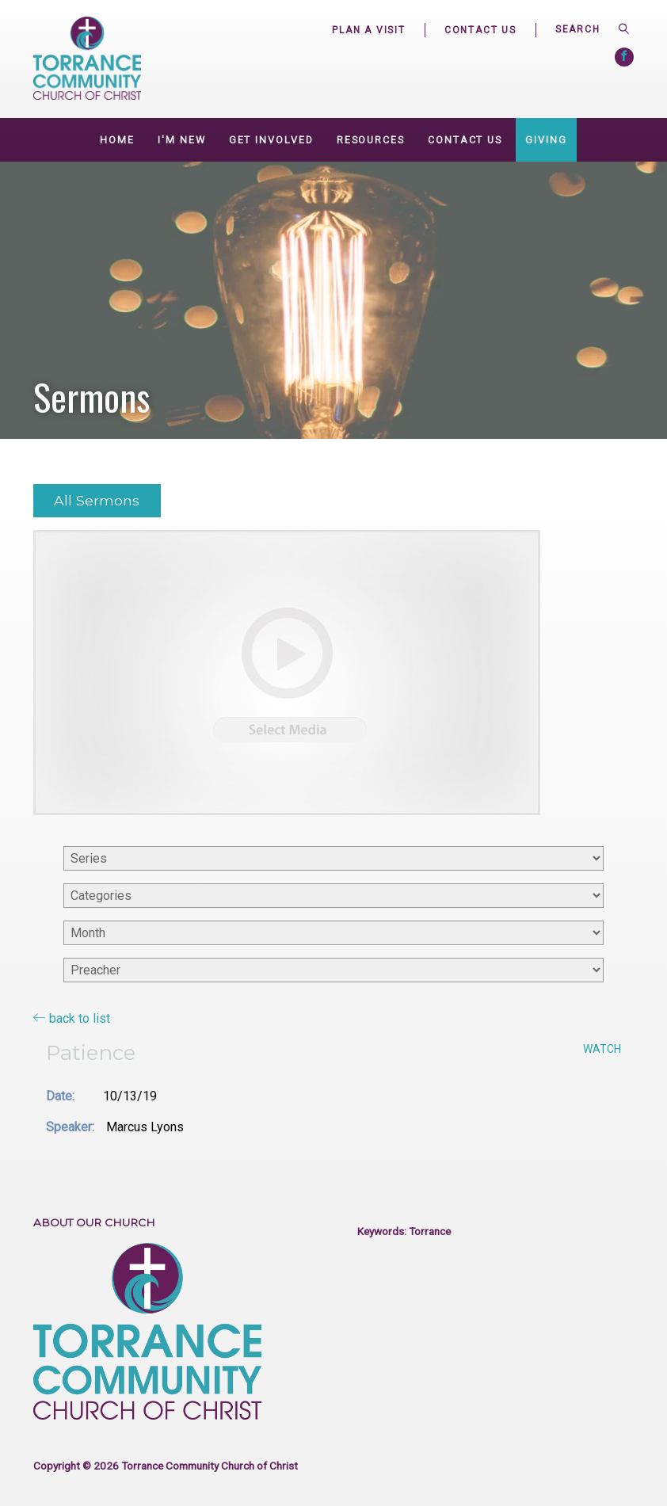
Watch (602, 1049)
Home (117, 140)
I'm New (181, 140)
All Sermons (96, 500)
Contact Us (480, 30)
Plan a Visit (369, 30)
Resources (371, 140)
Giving (545, 140)
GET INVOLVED (271, 140)
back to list (71, 1018)
